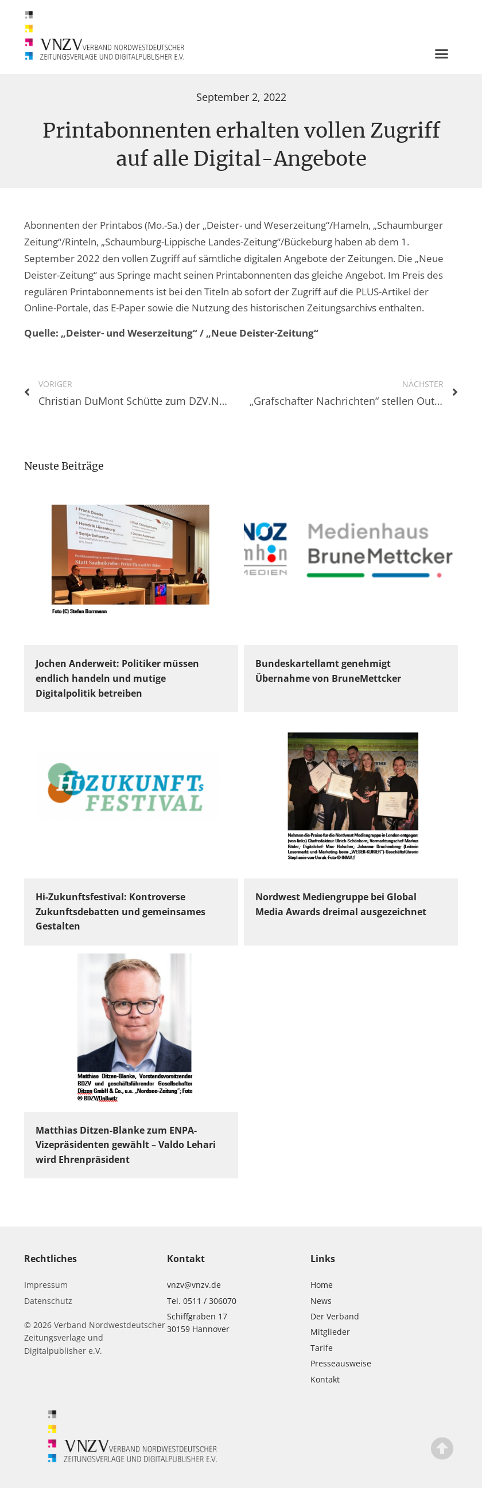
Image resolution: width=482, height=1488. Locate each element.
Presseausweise (340, 1363)
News (321, 1300)
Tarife (321, 1347)
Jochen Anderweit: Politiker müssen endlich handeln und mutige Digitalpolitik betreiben (117, 678)
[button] (442, 53)
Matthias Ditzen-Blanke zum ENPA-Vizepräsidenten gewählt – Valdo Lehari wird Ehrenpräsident (126, 1145)
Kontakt (325, 1379)
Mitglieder (330, 1331)
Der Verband (334, 1316)
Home (321, 1284)
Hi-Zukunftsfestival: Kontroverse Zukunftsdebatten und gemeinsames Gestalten (120, 911)
